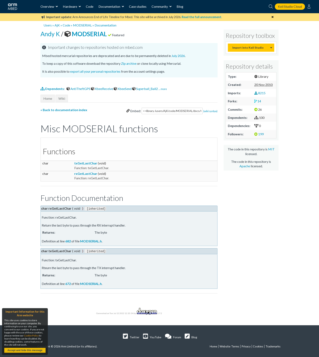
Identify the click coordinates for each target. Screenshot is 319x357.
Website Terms (229, 346)
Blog (180, 6)
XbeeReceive (102, 89)
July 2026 (178, 56)
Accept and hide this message (24, 350)
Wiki (61, 98)
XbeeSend (123, 89)
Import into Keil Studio (248, 47)
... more (162, 89)
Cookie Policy (31, 335)
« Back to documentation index (63, 110)
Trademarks (273, 346)
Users (48, 25)
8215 (259, 93)
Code (89, 6)
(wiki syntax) (210, 111)
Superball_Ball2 (145, 89)
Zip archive (129, 63)
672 (68, 283)
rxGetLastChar (85, 173)
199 (259, 134)
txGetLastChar (85, 163)
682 (68, 241)
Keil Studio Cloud (290, 6)
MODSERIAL (82, 25)
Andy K (50, 33)
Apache (244, 166)
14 (257, 101)
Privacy (246, 346)
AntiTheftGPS (79, 89)
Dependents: (52, 89)
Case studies (137, 6)
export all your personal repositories (95, 71)
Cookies (258, 346)
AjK (57, 25)
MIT (271, 149)
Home (47, 98)
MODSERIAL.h (91, 241)
